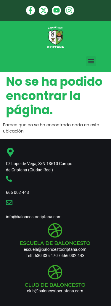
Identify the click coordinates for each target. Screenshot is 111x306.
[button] (91, 61)
